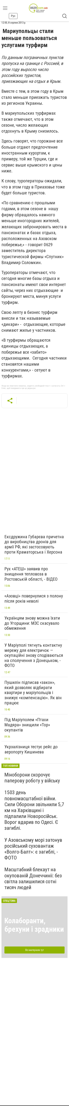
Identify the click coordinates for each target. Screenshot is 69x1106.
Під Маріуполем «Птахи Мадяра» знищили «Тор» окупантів (27, 724)
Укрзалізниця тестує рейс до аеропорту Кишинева (31, 749)
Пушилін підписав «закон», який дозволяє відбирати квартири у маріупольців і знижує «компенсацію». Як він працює (33, 692)
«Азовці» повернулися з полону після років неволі (33, 598)
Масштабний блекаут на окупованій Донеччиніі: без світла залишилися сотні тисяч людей (33, 878)
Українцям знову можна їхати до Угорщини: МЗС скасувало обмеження (32, 623)
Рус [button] (13, 16)
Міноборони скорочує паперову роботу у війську (32, 778)
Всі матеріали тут (34, 950)
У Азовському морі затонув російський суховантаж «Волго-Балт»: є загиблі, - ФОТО (33, 849)
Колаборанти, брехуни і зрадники (34, 925)
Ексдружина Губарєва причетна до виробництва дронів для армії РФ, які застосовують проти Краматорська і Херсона (34, 544)
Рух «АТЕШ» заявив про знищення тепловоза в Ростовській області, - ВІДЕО (31, 574)
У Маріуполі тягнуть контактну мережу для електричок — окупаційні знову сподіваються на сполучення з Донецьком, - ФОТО (33, 655)
